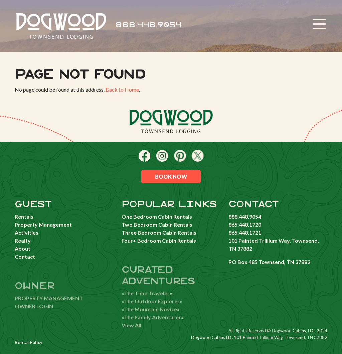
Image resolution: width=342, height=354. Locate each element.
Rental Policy (28, 342)
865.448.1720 (244, 224)
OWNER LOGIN (34, 312)
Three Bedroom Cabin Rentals (159, 232)
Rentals (24, 216)
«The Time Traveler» (147, 299)
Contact (25, 256)
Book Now (171, 176)
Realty (23, 240)
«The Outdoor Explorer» (152, 307)
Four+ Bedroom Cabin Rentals (159, 240)
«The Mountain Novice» (151, 315)
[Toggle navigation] (319, 25)
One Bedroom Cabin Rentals (157, 216)
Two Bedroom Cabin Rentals (157, 224)
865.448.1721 (244, 232)
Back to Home (122, 89)
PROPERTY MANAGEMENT (49, 304)
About (22, 248)
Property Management (43, 224)
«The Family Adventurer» (153, 323)
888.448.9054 (148, 25)
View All (131, 331)
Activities (26, 232)
